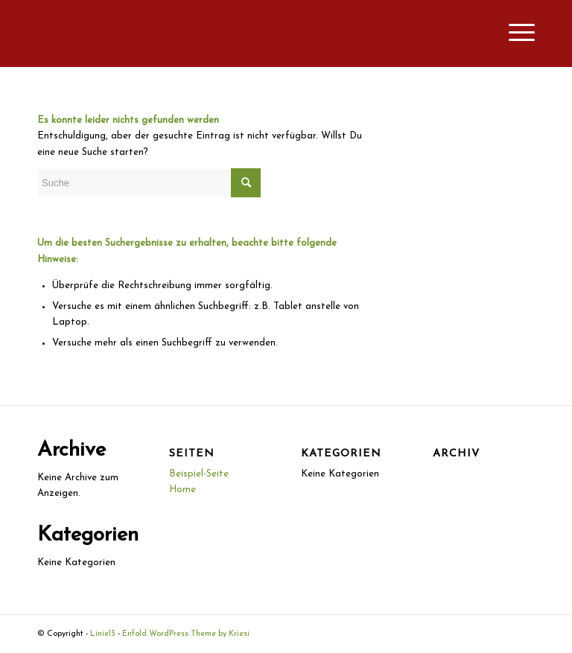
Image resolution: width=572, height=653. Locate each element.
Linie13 (102, 634)
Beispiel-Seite (199, 474)
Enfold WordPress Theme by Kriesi (186, 634)
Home (182, 489)
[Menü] (514, 33)
